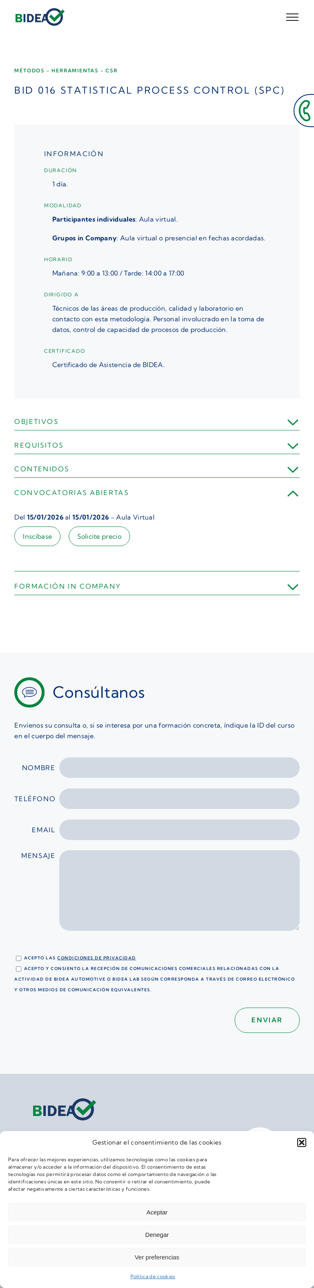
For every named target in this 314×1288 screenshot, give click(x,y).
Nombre (161, 767)
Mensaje (160, 894)
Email (165, 830)
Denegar (157, 1234)
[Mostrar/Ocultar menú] (292, 17)
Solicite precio (99, 536)
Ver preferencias (157, 1257)
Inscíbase (37, 536)
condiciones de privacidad (96, 958)
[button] (302, 1142)
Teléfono (156, 798)
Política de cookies (152, 1276)
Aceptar (157, 1212)
